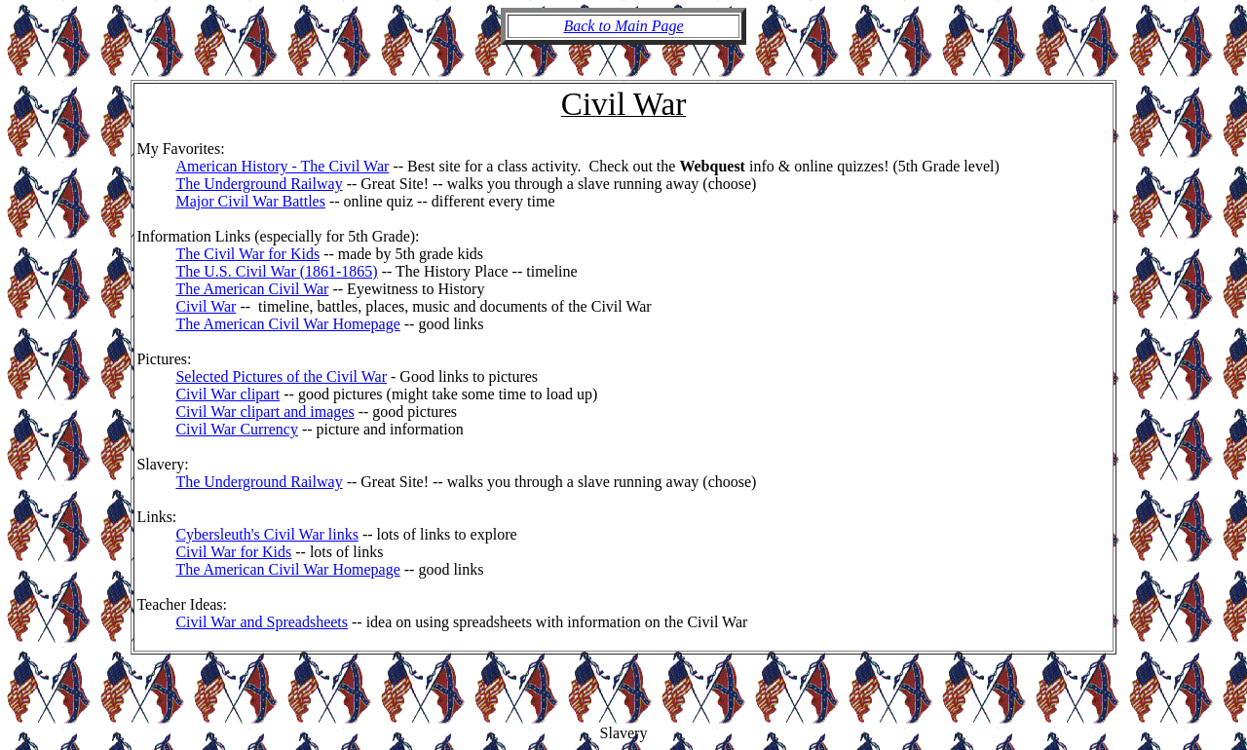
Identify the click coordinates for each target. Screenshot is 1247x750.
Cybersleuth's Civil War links (267, 534)
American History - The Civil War (282, 166)
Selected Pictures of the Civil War (281, 376)
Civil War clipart (227, 394)
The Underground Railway (258, 183)
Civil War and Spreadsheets (261, 622)
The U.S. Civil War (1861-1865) (276, 271)
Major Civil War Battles (250, 201)
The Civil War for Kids (247, 253)
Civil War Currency (236, 429)
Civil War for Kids (233, 552)
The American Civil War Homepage (287, 324)
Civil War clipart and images (264, 411)
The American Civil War (251, 289)
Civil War (205, 306)
